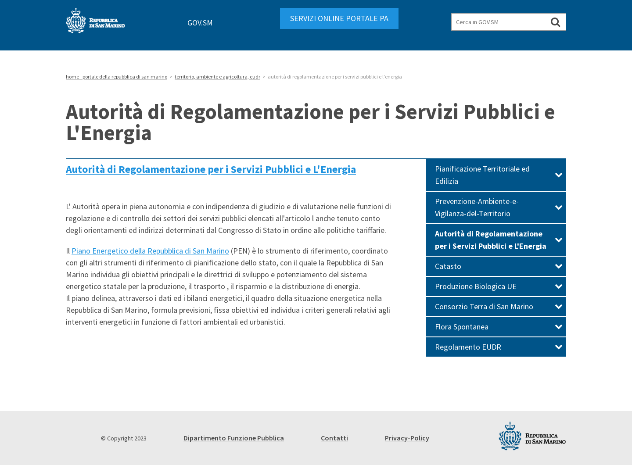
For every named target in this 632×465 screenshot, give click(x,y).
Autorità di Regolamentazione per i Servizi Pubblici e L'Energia (211, 169)
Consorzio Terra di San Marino (499, 306)
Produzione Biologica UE (499, 286)
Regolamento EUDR (499, 347)
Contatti (334, 437)
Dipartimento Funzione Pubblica (233, 437)
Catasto (499, 266)
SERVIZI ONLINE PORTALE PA (339, 18)
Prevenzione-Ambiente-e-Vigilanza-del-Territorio (499, 207)
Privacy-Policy (407, 437)
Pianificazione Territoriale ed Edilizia (499, 175)
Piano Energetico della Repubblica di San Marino (150, 251)
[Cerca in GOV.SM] (555, 22)
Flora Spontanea (499, 327)
